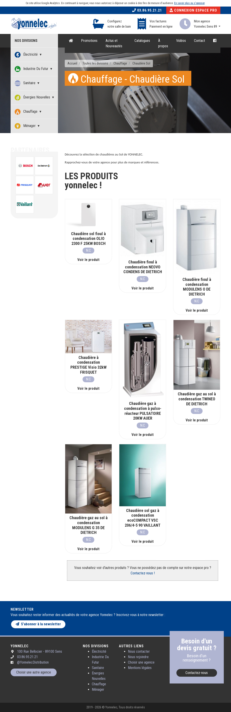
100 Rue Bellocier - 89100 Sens (39, 651)
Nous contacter (139, 651)
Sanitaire (25, 83)
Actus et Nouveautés (114, 43)
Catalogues (142, 40)
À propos (163, 43)
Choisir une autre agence (33, 672)
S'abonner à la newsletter (38, 624)
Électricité (27, 55)
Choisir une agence (141, 662)
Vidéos (181, 40)
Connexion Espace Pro (193, 10)
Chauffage (26, 112)
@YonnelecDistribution (33, 662)
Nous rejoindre (138, 657)
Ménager (26, 126)
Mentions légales (140, 668)
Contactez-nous (196, 673)
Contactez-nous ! (143, 573)
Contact (199, 40)
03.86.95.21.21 (147, 10)
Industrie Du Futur (32, 69)
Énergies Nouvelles (33, 97)
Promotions (89, 40)
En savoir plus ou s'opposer (189, 3)
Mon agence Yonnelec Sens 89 (206, 24)
